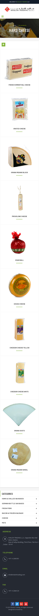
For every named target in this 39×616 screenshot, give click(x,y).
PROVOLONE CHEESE (19, 216)
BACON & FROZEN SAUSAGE (12, 513)
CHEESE (5, 518)
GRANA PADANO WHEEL (19, 470)
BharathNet (27, 609)
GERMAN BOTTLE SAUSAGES (13, 504)
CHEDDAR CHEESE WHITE (19, 392)
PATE (4, 523)
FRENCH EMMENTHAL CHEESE (19, 85)
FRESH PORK (7, 508)
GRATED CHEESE (19, 129)
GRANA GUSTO (19, 431)
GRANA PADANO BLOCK (19, 172)
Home (14, 25)
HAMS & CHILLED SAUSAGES (13, 499)
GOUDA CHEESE (19, 304)
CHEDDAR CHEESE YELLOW (19, 348)
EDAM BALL (19, 260)
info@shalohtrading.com (16, 575)
